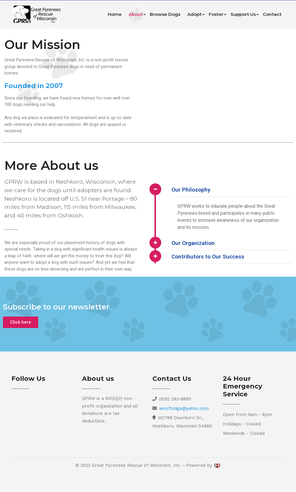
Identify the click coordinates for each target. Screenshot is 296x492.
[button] (20, 322)
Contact (272, 14)
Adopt (194, 14)
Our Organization (193, 243)
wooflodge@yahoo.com (184, 408)
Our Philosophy (190, 189)
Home (115, 14)
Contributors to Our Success (207, 256)
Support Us (243, 14)
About (136, 14)
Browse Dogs (165, 14)
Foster (216, 14)
